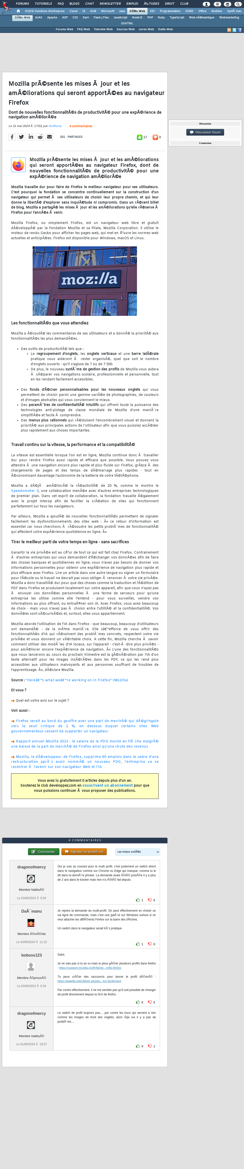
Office (202, 11)
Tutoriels (43, 4)
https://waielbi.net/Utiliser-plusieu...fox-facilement (89, 981)
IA (83, 11)
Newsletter (110, 4)
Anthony (55, 126)
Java (122, 11)
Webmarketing (229, 17)
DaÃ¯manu (31, 911)
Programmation (170, 11)
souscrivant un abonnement (107, 785)
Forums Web (64, 29)
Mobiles (216, 11)
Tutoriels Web (103, 29)
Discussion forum (205, 132)
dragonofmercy (31, 867)
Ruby (161, 17)
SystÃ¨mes (234, 11)
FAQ (60, 4)
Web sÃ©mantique (201, 17)
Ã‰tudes (151, 4)
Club (184, 4)
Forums (22, 4)
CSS (75, 17)
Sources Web (126, 29)
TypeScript (177, 17)
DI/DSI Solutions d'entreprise (45, 11)
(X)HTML (127, 23)
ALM (93, 11)
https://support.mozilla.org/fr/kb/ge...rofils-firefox (90, 968)
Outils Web (165, 29)
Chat (89, 4)
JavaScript (120, 17)
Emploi (132, 4)
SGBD (189, 11)
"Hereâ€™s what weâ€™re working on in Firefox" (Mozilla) (77, 680)
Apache (52, 17)
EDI (152, 11)
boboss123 (31, 955)
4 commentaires (80, 126)
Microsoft (107, 11)
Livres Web (146, 29)
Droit (169, 4)
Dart (86, 17)
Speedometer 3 (25, 491)
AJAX (38, 17)
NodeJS (137, 17)
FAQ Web (83, 29)
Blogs (74, 4)
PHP (150, 17)
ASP (65, 17)
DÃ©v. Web (137, 11)
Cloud (73, 11)
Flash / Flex (101, 17)
